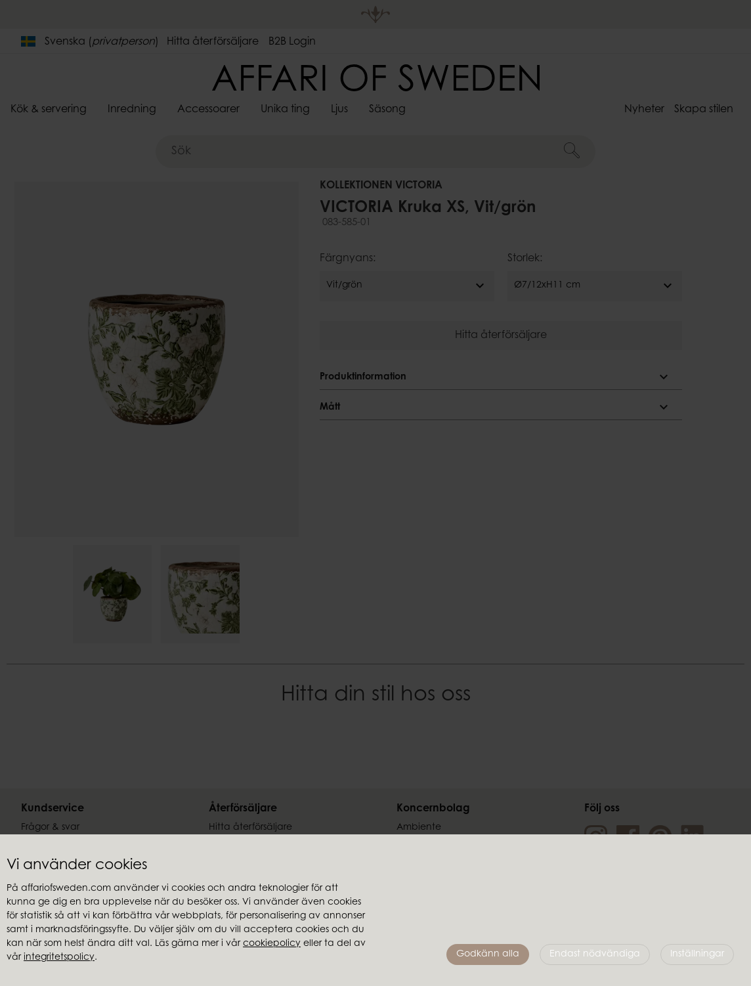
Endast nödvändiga (594, 954)
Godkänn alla (487, 954)
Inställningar (697, 954)
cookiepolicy (272, 944)
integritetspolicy (59, 957)
